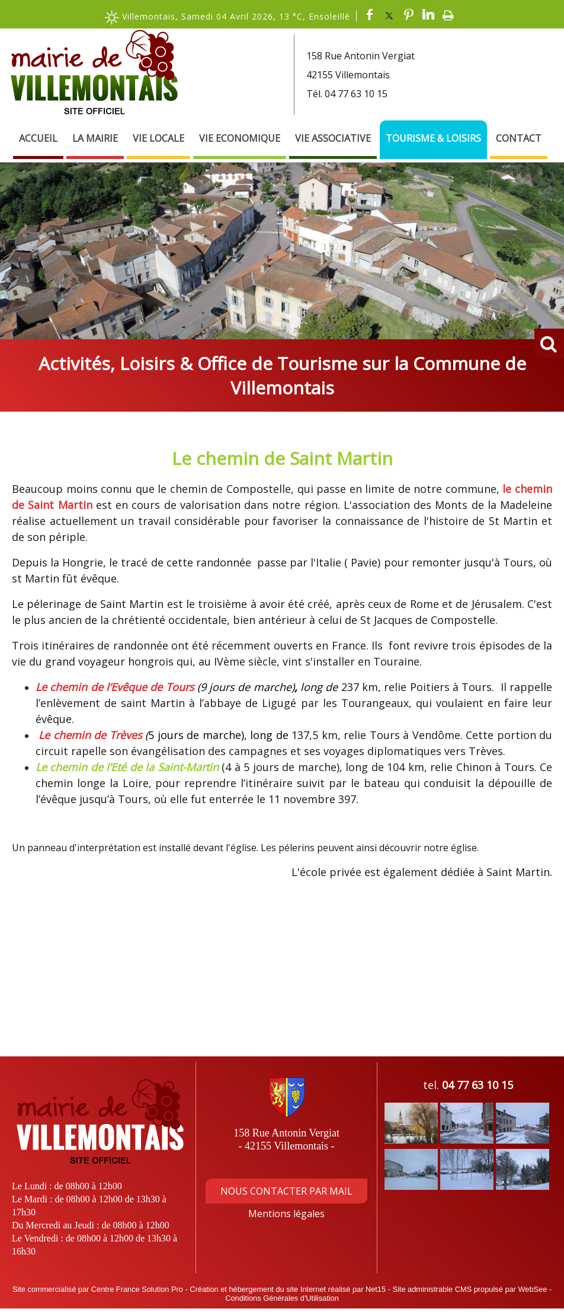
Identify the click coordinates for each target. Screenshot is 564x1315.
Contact (518, 138)
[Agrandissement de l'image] (411, 1140)
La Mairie (95, 138)
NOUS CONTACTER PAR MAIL (286, 1191)
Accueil (38, 138)
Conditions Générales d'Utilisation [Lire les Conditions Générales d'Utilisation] (282, 1298)
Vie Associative (333, 138)
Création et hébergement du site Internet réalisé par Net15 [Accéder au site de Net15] (288, 1289)
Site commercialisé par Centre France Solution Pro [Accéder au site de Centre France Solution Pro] (97, 1289)
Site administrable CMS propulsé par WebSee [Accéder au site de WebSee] (469, 1289)
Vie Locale (158, 138)
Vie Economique (239, 138)
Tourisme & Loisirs (433, 138)
